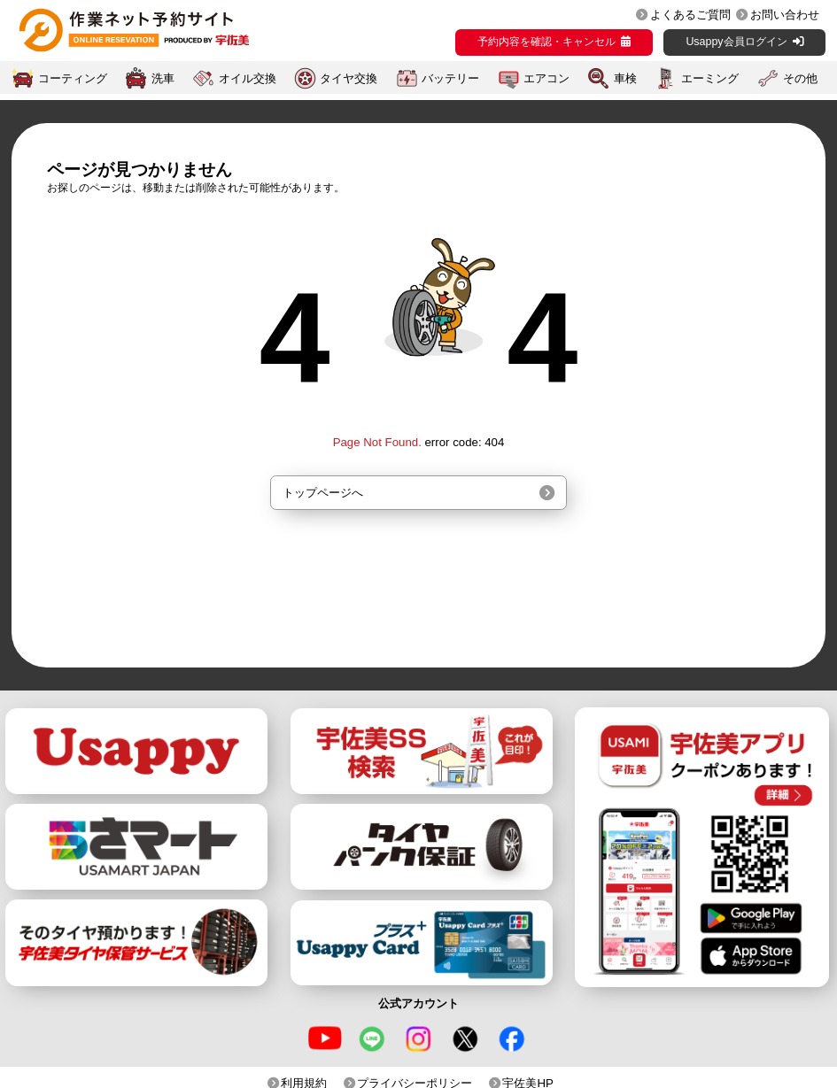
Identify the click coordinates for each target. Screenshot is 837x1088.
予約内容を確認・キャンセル (546, 41)
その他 (800, 78)
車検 (625, 78)
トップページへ (323, 492)
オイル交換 (247, 78)
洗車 (162, 78)
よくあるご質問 (690, 14)
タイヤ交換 (348, 78)
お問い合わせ (784, 14)
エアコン (546, 78)
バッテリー (450, 78)
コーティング (72, 78)
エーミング (710, 78)
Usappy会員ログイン (736, 41)
